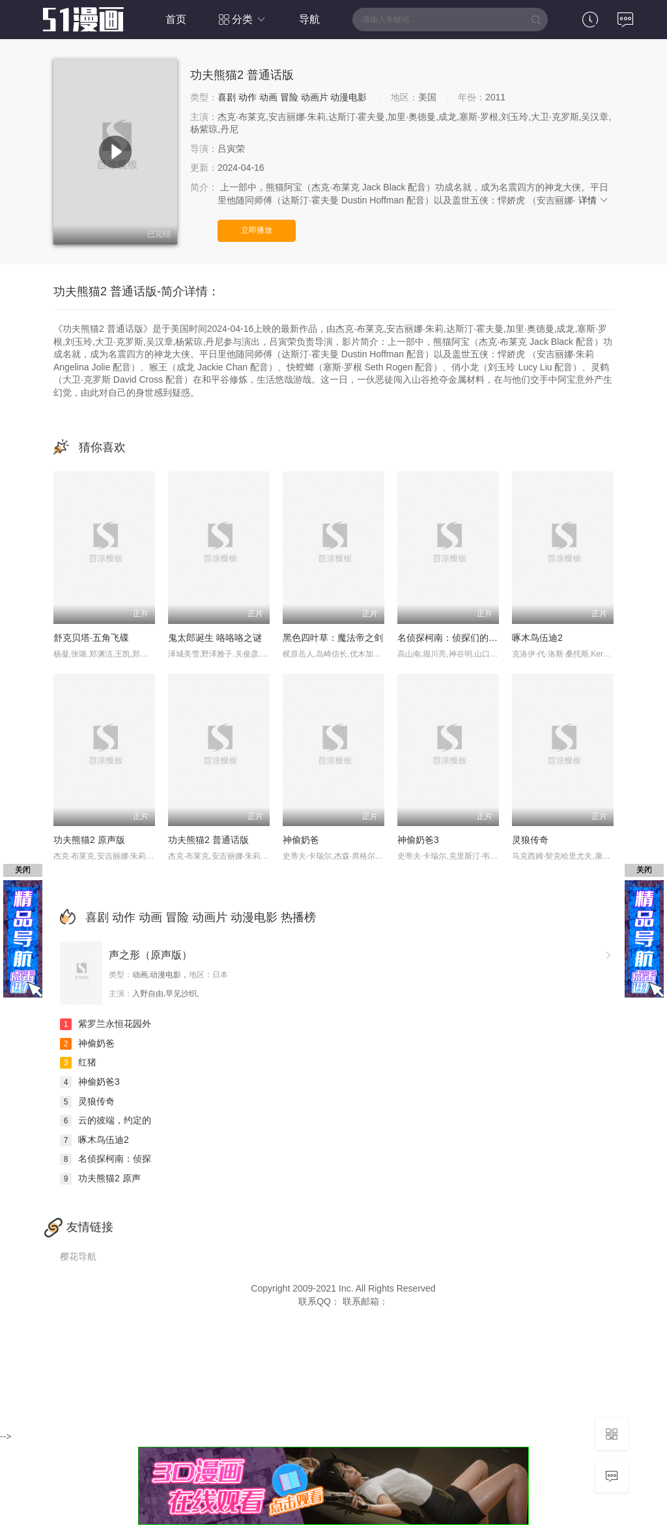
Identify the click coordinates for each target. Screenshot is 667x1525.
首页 (175, 19)
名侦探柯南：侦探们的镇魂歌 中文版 (471, 637)
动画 (268, 97)
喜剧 (227, 97)
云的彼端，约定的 (105, 1120)
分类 (242, 19)
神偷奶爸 (301, 840)
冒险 (289, 97)
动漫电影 (348, 97)
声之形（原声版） (150, 954)
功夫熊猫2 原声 (100, 1178)
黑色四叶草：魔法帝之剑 (333, 637)
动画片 (314, 97)
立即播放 (256, 230)
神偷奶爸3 (418, 840)
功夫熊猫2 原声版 (89, 840)
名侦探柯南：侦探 (105, 1158)
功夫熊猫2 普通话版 (208, 840)
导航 (309, 19)
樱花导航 (78, 1256)
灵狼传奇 (530, 840)
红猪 (78, 1062)
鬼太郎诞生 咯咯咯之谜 (215, 637)
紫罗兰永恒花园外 (105, 1023)
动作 (247, 97)
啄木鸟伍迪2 (537, 637)
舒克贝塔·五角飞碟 (91, 637)
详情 (594, 200)
